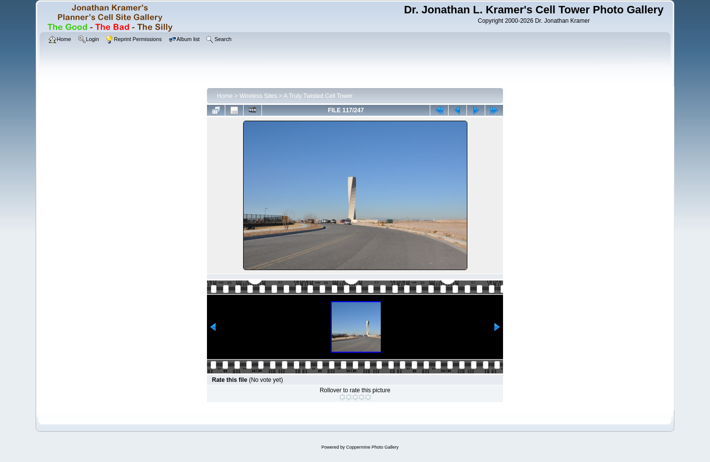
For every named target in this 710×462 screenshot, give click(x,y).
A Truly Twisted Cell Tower (318, 95)
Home (225, 95)
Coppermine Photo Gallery (372, 447)
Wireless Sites (258, 95)
